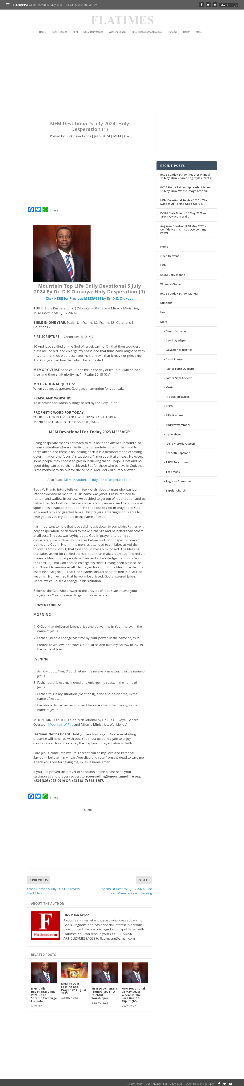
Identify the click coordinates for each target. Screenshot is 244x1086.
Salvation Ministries (179, 347)
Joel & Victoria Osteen (180, 441)
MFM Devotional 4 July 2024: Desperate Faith (98, 477)
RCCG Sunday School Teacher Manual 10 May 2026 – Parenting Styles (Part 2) (186, 174)
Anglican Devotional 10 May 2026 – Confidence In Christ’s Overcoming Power (183, 227)
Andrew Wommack (178, 422)
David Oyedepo (176, 338)
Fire (101, 306)
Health (186, 26)
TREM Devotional (177, 460)
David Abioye (174, 357)
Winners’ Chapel (117, 26)
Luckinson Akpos (78, 134)
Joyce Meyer (174, 432)
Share (54, 208)
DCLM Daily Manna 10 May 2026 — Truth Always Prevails (183, 212)
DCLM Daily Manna (93, 26)
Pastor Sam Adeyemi (179, 376)
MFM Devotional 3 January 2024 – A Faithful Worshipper (104, 991)
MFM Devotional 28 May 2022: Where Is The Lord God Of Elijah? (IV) (133, 992)
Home (42, 26)
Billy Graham (174, 413)
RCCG (169, 404)
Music (169, 385)
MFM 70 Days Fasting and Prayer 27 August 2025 (73, 986)
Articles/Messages (177, 394)
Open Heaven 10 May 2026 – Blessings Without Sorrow (63, 4)
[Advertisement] (122, 72)
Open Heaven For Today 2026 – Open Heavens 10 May (179, 1081)
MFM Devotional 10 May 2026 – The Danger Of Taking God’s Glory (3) (183, 199)
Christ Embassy (176, 329)
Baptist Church (176, 488)
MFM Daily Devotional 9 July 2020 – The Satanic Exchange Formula (44, 992)
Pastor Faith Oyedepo (180, 366)
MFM (75, 26)
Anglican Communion (180, 479)
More (199, 26)
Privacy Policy (134, 1081)
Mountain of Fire (60, 722)
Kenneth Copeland (178, 450)
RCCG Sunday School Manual (147, 26)
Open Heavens (59, 26)
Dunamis (172, 26)
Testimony (173, 469)
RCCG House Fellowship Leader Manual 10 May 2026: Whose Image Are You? (185, 186)
